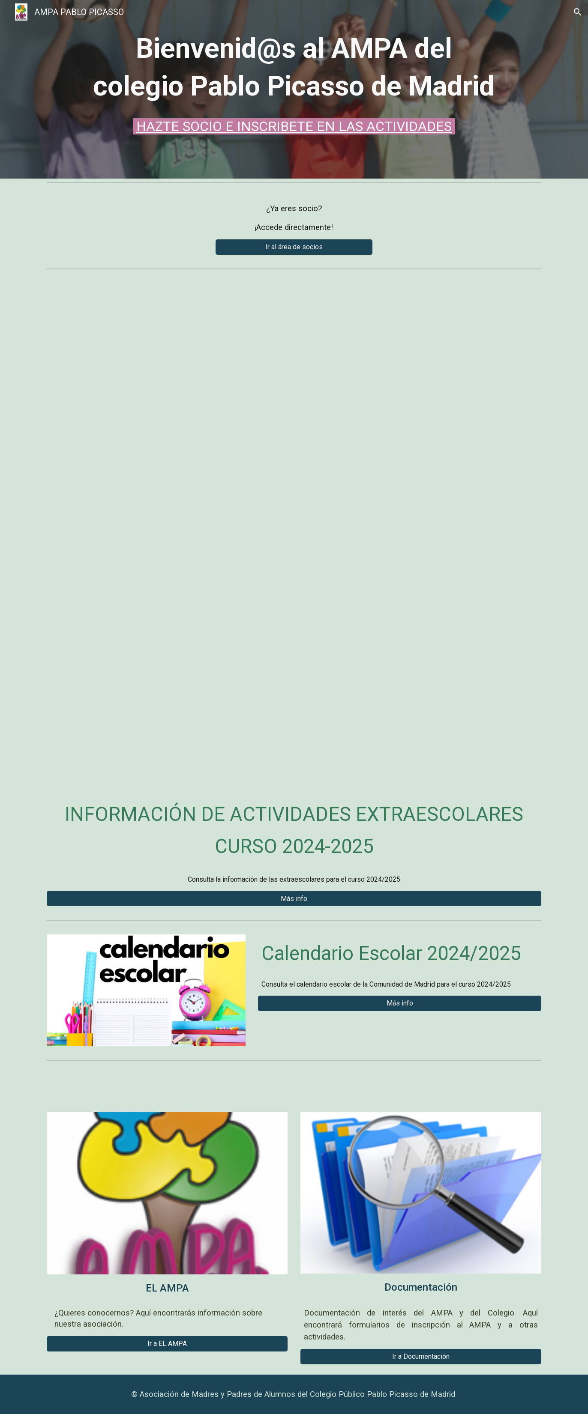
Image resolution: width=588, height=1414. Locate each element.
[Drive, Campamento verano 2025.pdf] (294, 527)
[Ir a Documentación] (421, 1356)
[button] (577, 12)
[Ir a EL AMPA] (167, 1343)
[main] (294, 83)
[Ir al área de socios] (294, 247)
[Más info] (294, 899)
